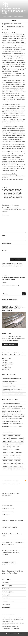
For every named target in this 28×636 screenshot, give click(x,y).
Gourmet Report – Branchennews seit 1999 (14, 11)
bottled (20, 189)
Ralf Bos (4, 406)
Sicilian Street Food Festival (9, 527)
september (21, 463)
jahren (18, 194)
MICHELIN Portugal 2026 (8, 386)
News (3, 604)
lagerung (15, 196)
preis (10, 458)
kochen (5, 449)
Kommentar (6, 215)
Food (5, 187)
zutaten (16, 198)
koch (18, 446)
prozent (5, 460)
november (18, 455)
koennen (11, 449)
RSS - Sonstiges (6, 367)
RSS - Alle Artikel (6, 358)
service (5, 466)
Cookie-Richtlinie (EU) (8, 508)
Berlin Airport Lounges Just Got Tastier (12, 520)
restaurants (6, 463)
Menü (14, 20)
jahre (8, 446)
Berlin (3, 589)
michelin (5, 455)
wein (4, 469)
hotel (16, 444)
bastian (14, 189)
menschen (15, 197)
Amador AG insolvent (14, 403)
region (11, 460)
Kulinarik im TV (6, 601)
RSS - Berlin (5, 366)
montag (12, 455)
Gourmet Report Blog (9, 573)
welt (12, 198)
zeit (23, 469)
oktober (5, 458)
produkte (16, 458)
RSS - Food (5, 360)
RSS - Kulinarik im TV (7, 364)
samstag (13, 463)
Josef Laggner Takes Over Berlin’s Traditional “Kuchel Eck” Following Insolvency (11, 552)
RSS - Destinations (7, 362)
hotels (21, 444)
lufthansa (7, 197)
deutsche (17, 435)
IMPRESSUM (5, 514)
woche (18, 469)
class (6, 190)
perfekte (7, 198)
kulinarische (6, 452)
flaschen (19, 193)
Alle (3, 583)
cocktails (18, 190)
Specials (4, 607)
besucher (10, 435)
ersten (21, 438)
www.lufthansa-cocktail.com (9, 174)
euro (9, 441)
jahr (4, 446)
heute (11, 444)
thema (20, 466)
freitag (14, 441)
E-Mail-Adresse (7, 243)
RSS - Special (5, 369)
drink (6, 192)
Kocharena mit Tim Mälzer (16, 426)
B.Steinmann (5, 586)
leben (12, 452)
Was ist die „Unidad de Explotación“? (10, 484)
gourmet (20, 441)
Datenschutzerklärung (8, 511)
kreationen (7, 196)
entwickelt (16, 192)
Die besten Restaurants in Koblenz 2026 (12, 394)
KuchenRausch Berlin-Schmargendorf (12, 378)
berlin (4, 435)
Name (4, 235)
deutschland (14, 438)
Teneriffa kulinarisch (10, 481)
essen (4, 441)
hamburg (7, 194)
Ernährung (5, 595)
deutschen (6, 438)
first (14, 193)
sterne (15, 466)
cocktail (11, 190)
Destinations (5, 592)
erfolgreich (8, 193)
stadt (10, 466)
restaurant (17, 460)
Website (4, 250)
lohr (20, 196)
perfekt (20, 197)
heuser (13, 194)
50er (5, 189)
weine (9, 469)
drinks (10, 192)
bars (9, 189)
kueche (17, 449)
